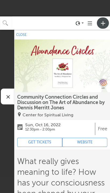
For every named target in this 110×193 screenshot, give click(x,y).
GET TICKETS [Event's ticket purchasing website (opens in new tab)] (39, 142)
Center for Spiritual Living (48, 115)
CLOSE (21, 35)
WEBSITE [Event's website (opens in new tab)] (85, 142)
